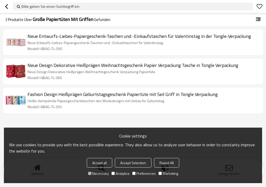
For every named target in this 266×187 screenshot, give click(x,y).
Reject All (166, 162)
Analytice (120, 173)
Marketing (168, 173)
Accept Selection (133, 162)
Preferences (144, 173)
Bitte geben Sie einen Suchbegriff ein (50, 6)
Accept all (99, 162)
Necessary (98, 173)
